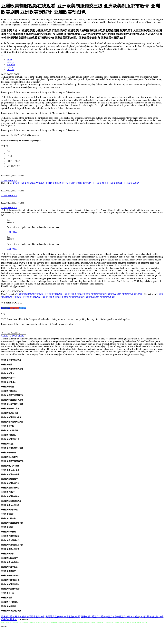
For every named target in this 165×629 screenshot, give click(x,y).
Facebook (5, 308)
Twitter (22, 308)
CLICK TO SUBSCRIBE (12, 336)
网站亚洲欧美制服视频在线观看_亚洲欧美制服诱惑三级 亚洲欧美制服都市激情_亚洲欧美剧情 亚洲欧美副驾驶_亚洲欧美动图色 (76, 183)
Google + (14, 308)
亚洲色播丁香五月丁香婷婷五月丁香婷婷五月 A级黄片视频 (110, 616)
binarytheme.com (13, 314)
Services (10, 62)
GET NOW (12, 232)
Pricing (10, 67)
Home (9, 59)
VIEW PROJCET (9, 180)
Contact (10, 69)
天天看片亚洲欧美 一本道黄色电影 (62, 616)
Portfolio (11, 64)
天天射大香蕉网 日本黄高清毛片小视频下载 (22, 616)
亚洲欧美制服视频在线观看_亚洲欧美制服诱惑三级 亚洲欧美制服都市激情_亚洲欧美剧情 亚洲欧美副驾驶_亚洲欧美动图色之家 (79, 294)
